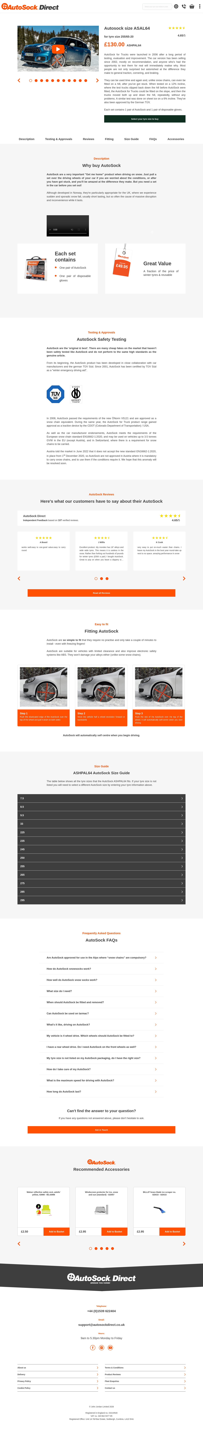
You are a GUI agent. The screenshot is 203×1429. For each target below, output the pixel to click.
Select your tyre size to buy (144, 119)
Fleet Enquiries (112, 1383)
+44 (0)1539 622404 (101, 1312)
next (97, 81)
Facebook (92, 1349)
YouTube (110, 1349)
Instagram (101, 1349)
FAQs (153, 142)
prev (19, 79)
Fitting (109, 142)
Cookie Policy (23, 1390)
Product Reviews (113, 1376)
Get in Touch (101, 1133)
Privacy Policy (24, 1383)
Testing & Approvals (58, 142)
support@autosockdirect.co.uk (101, 1326)
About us (21, 1369)
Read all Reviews (101, 597)
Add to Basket (56, 1233)
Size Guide (131, 142)
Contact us (110, 1390)
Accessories (175, 142)
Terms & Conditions (114, 1369)
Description (26, 142)
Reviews (88, 142)
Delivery (21, 1376)
